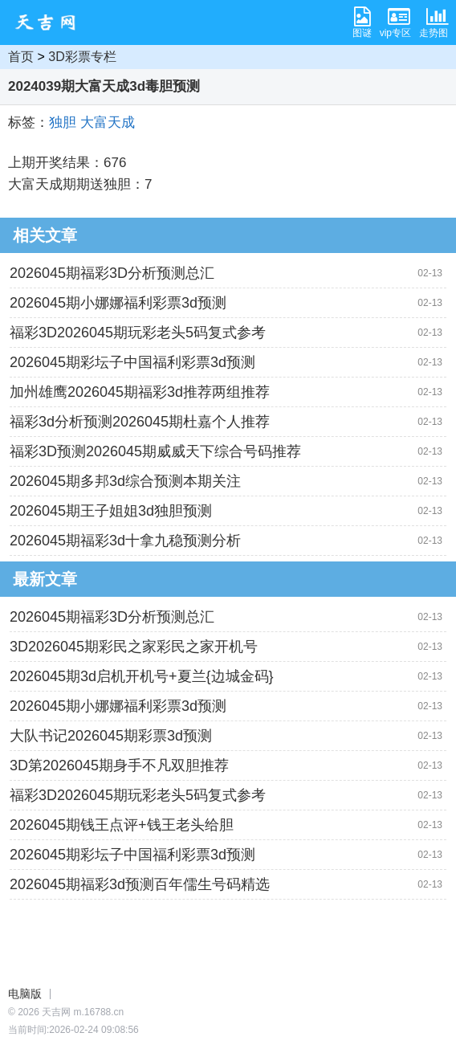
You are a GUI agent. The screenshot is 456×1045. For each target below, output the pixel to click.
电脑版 (25, 993)
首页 (21, 56)
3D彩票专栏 (82, 56)
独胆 (62, 122)
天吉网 (50, 22)
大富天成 (107, 122)
